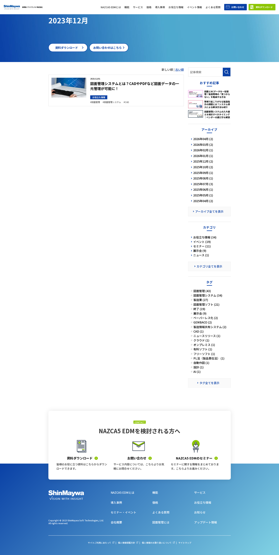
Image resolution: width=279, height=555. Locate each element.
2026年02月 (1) (203, 150)
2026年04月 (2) (203, 139)
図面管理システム (112, 102)
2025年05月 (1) (203, 195)
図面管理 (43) (202, 291)
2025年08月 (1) (203, 178)
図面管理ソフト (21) (206, 304)
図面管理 (95, 102)
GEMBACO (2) (202, 322)
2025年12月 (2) (203, 161)
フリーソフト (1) (204, 354)
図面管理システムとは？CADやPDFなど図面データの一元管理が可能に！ (134, 86)
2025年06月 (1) (203, 189)
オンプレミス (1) (204, 344)
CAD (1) (198, 331)
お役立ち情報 (98, 97)
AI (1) (197, 371)
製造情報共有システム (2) (209, 327)
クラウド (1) (201, 340)
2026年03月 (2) (203, 144)
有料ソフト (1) (202, 349)
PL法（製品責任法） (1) (208, 358)
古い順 (179, 69)
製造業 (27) (200, 300)
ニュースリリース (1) (206, 336)
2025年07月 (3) (203, 184)
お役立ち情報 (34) (204, 237)
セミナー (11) (202, 246)
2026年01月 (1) (203, 156)
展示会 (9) (199, 250)
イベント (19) (202, 241)
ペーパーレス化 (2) (205, 318)
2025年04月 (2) (203, 201)
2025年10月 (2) (203, 167)
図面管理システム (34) (207, 295)
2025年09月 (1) (203, 173)
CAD (127, 102)
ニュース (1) (201, 255)
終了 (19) (199, 309)
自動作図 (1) (201, 362)
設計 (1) (198, 367)
